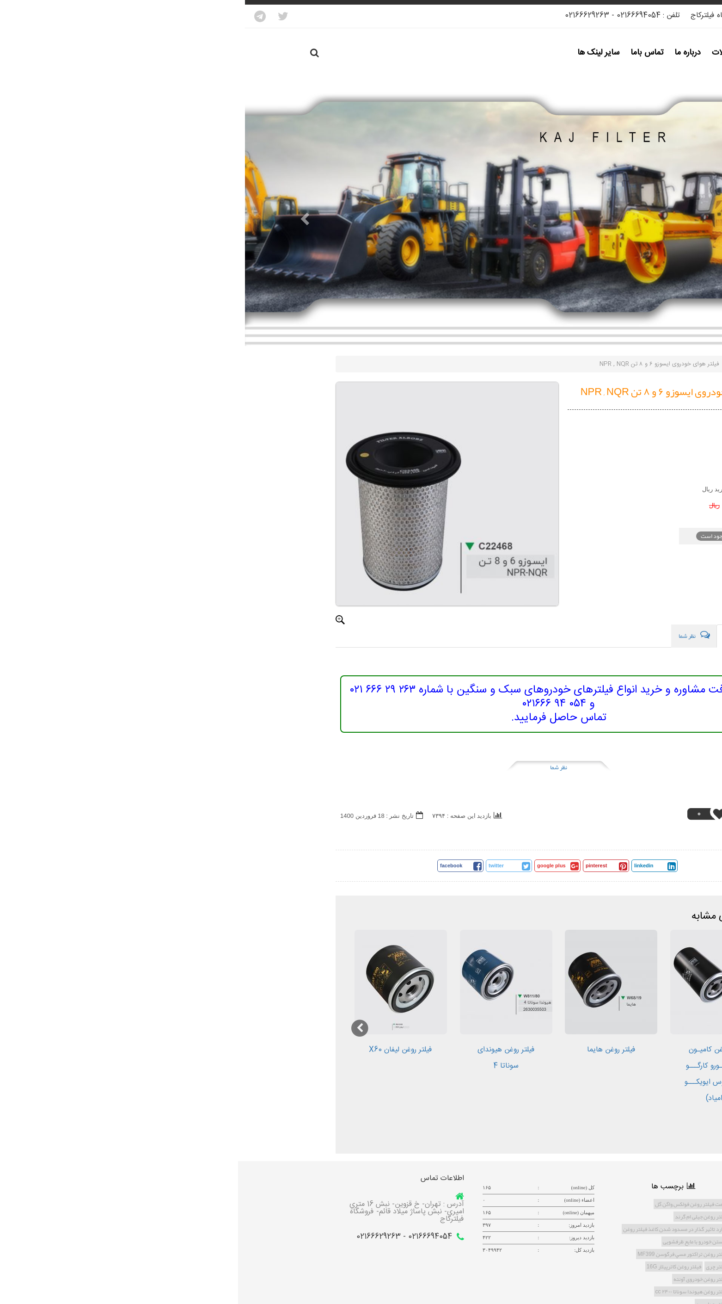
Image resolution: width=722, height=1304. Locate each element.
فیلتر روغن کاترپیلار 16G (429, 1266)
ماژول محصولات (506, 364)
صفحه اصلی (554, 364)
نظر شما (313, 767)
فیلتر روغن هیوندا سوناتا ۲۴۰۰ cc (446, 1291)
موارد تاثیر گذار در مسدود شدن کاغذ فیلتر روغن (430, 1229)
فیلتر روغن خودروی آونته (455, 1279)
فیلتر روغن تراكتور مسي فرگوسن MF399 (437, 1254)
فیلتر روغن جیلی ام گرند (456, 1216)
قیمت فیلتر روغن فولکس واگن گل (446, 1204)
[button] (54, 218)
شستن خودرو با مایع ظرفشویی (450, 1241)
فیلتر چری (472, 1266)
